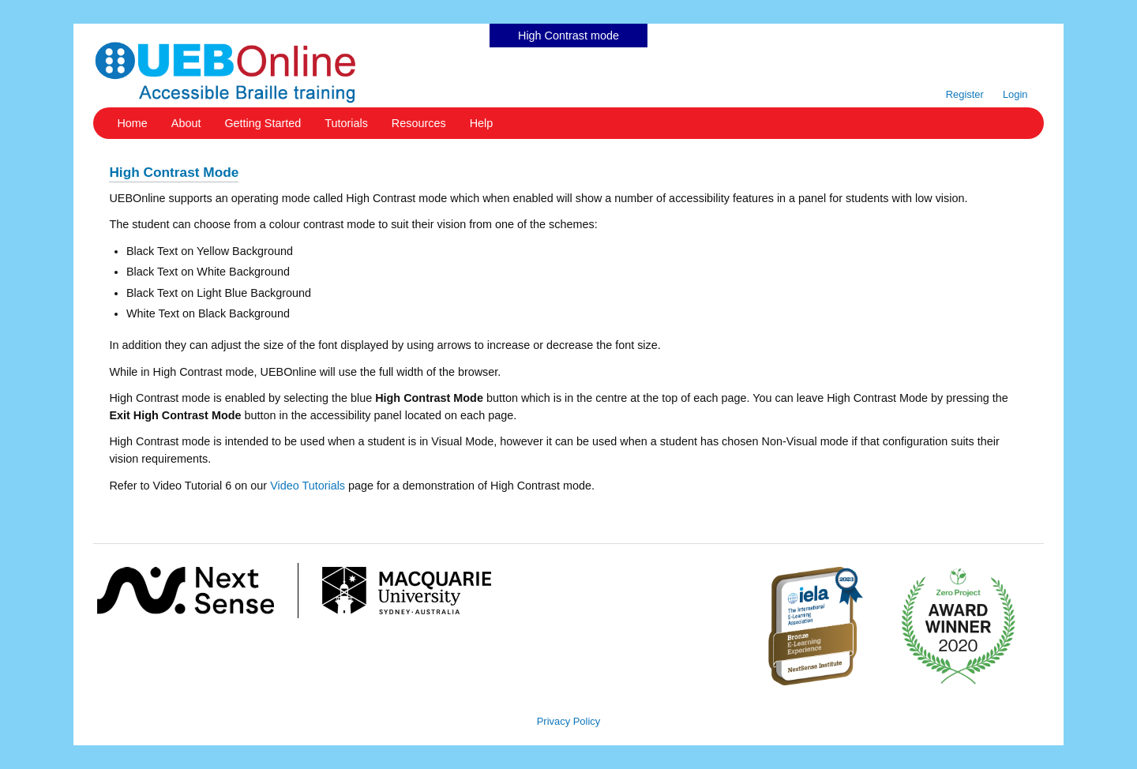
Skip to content (568, 12)
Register (965, 94)
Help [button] (481, 123)
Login (1015, 94)
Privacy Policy (569, 721)
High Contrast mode (568, 35)
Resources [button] (419, 123)
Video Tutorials (307, 485)
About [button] (186, 123)
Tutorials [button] (346, 123)
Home (132, 123)
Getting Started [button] (262, 123)
